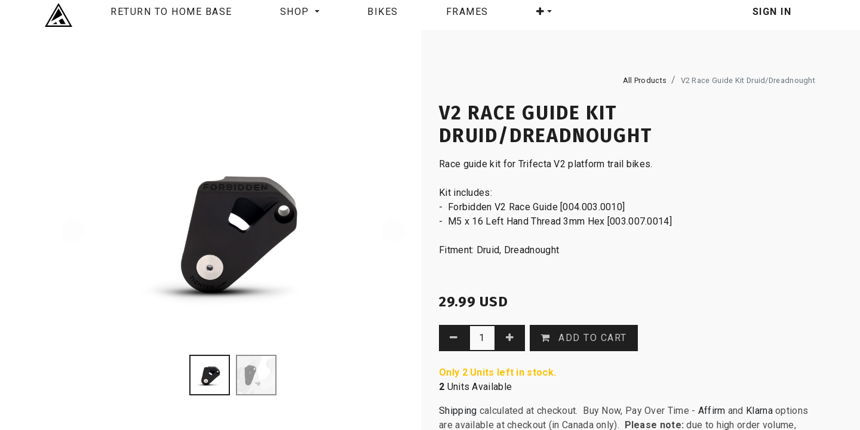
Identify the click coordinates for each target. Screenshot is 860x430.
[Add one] (510, 338)
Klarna (759, 410)
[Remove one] (454, 338)
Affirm (713, 410)
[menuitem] (171, 15)
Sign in (772, 11)
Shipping (458, 410)
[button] (544, 14)
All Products (645, 80)
